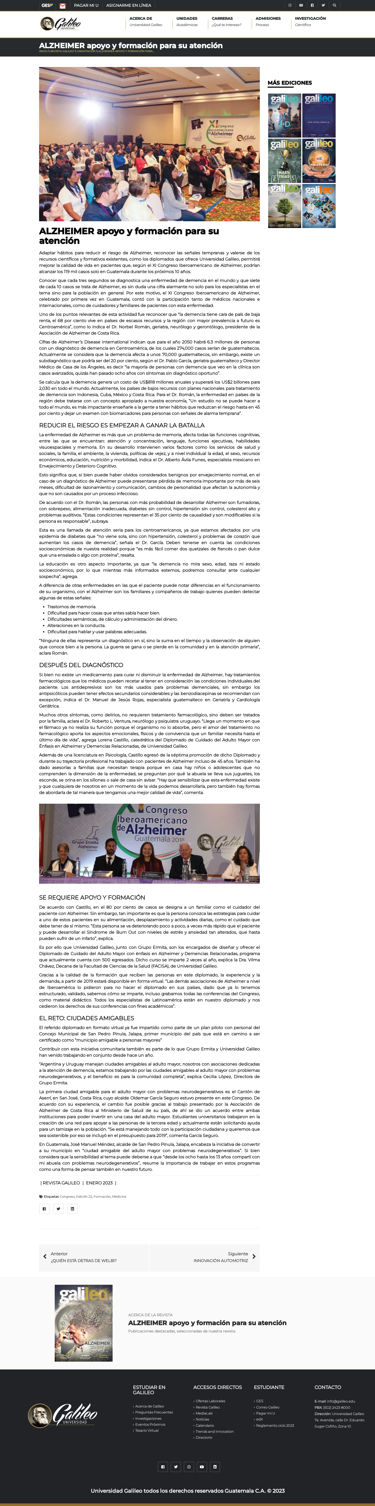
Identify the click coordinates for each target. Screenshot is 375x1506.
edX (259, 1419)
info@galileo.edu (341, 1401)
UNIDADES (187, 22)
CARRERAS (226, 22)
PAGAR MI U (86, 5)
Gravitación (86, 51)
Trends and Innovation (215, 1431)
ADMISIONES (268, 22)
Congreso (67, 1196)
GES (47, 5)
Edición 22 (84, 1196)
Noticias (202, 1419)
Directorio (204, 1437)
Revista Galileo (62, 51)
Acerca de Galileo (149, 1406)
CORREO (68, 6)
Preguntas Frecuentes (154, 1412)
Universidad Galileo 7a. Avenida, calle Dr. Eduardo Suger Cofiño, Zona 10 (339, 1420)
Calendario (205, 1425)
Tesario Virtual (146, 1430)
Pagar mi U (265, 1413)
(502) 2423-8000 (336, 1407)
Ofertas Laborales (210, 1401)
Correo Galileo (267, 1407)
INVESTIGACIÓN (310, 22)
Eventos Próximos (150, 1424)
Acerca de (146, 22)
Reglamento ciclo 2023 (275, 1425)
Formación (102, 1196)
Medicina (119, 1196)
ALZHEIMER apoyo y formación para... (126, 51)
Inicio (43, 51)
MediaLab (204, 1413)
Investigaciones (148, 1418)
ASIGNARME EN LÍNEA (128, 5)
